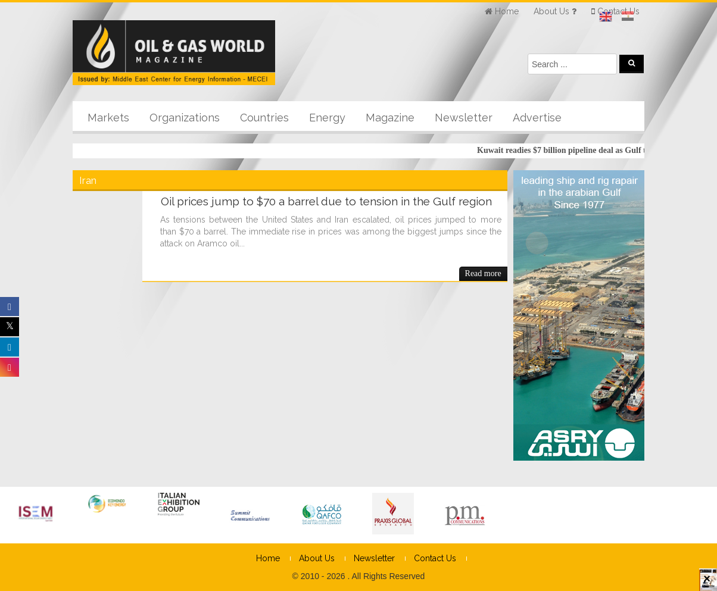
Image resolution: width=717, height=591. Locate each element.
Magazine (390, 117)
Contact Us (435, 558)
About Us (317, 558)
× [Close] (706, 584)
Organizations (184, 117)
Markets (108, 117)
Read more (483, 273)
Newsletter (463, 117)
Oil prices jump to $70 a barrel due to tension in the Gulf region (326, 201)
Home (268, 558)
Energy (327, 117)
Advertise (537, 117)
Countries (264, 117)
